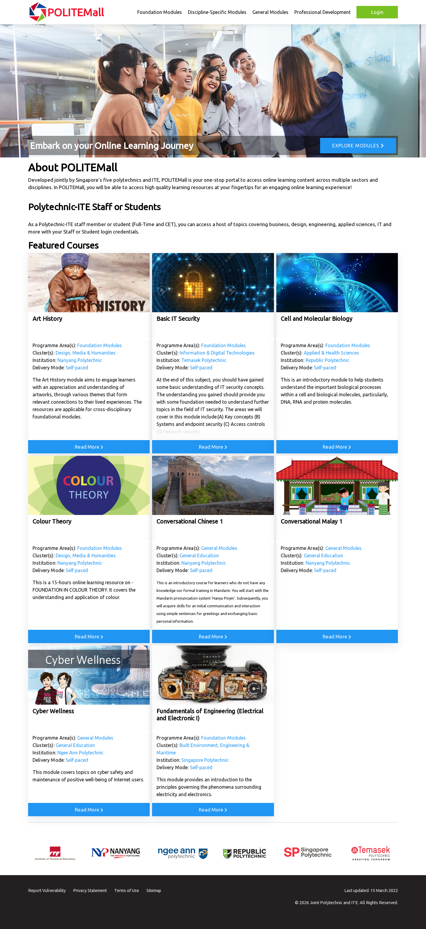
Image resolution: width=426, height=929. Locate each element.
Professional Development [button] (322, 12)
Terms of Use (126, 890)
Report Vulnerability (47, 890)
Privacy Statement (90, 890)
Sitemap (153, 890)
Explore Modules (358, 145)
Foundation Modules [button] (159, 12)
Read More (89, 447)
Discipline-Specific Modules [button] (217, 12)
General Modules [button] (270, 12)
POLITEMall (75, 12)
